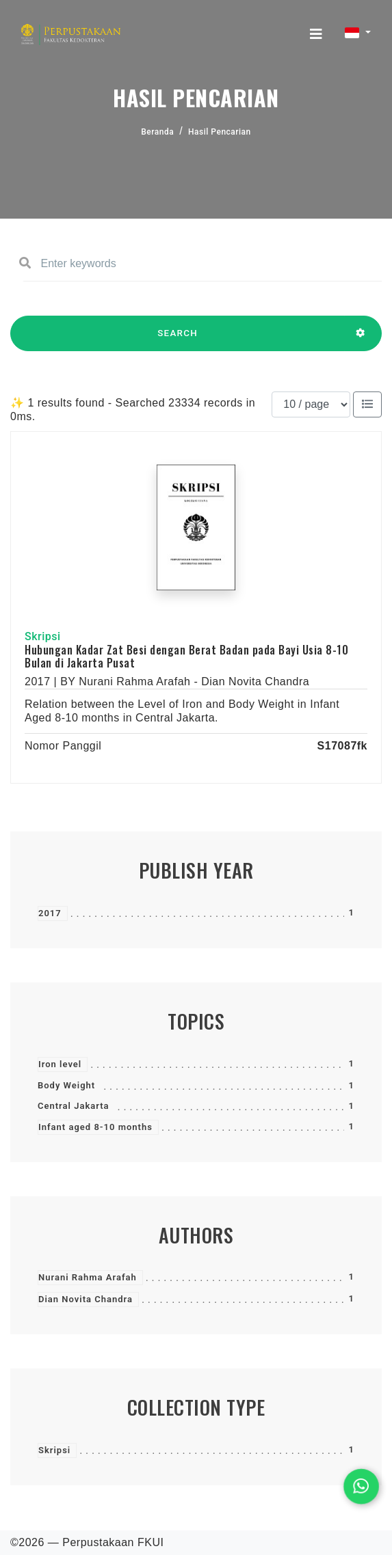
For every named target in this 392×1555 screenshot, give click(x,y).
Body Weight (66, 1085)
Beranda (157, 132)
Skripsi (54, 1450)
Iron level (59, 1064)
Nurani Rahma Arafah (87, 1277)
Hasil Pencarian (219, 132)
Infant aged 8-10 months (95, 1127)
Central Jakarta (73, 1106)
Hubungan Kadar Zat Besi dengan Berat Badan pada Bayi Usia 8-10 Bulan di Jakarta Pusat (186, 656)
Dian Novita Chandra (85, 1299)
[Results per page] (311, 404)
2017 (50, 913)
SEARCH (177, 339)
